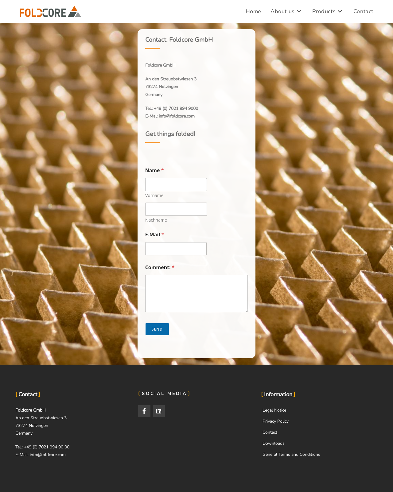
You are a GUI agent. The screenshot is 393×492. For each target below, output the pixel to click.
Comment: (160, 267)
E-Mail (154, 235)
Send (157, 329)
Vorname (154, 195)
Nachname (156, 220)
